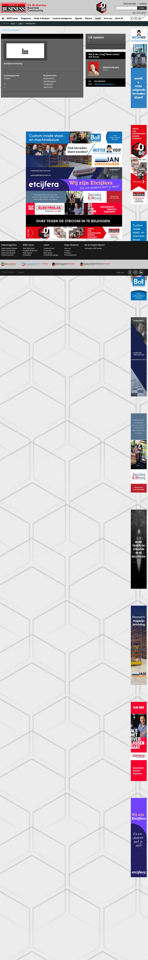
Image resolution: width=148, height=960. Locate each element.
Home (3, 18)
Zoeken (142, 8)
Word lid (119, 19)
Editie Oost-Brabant (8, 251)
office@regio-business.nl (104, 84)
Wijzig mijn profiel (130, 3)
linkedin (141, 272)
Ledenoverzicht (48, 248)
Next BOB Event (28, 248)
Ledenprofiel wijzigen (50, 255)
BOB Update (47, 253)
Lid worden (47, 251)
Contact (67, 251)
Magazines (26, 19)
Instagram (135, 272)
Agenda (78, 19)
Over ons (108, 19)
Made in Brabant (42, 19)
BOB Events (12, 19)
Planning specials (7, 255)
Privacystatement (70, 255)
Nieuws (88, 19)
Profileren (143, 3)
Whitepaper (27, 255)
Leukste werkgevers (62, 19)
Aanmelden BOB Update (93, 248)
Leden (98, 19)
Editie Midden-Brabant (9, 248)
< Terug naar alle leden (10, 30)
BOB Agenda (27, 253)
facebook (130, 272)
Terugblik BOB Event (30, 251)
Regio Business (24, 7)
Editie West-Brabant (8, 253)
